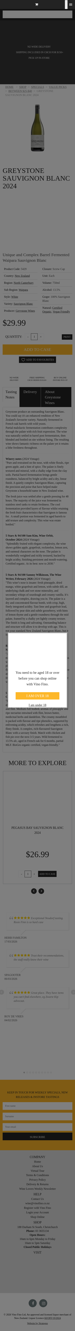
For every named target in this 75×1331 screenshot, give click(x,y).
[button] (37, 5)
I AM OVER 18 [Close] (37, 696)
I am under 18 (37, 705)
